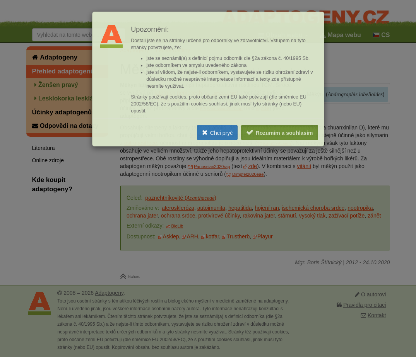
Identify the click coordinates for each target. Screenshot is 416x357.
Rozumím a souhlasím (284, 133)
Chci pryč (221, 133)
